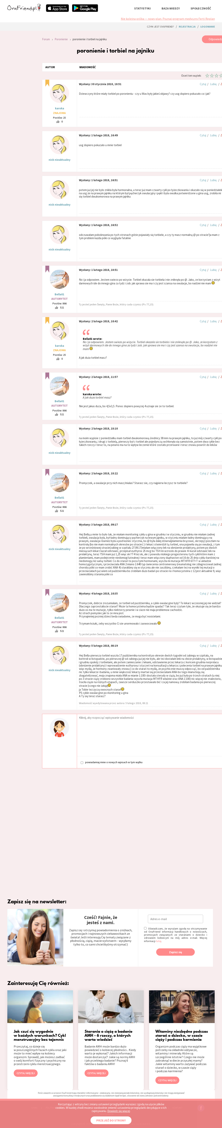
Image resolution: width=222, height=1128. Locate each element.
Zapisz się (175, 952)
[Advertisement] (21, 87)
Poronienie (61, 39)
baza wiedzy (171, 8)
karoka (59, 108)
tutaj (158, 941)
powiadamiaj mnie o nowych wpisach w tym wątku (111, 762)
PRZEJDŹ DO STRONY (111, 1120)
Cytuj (203, 84)
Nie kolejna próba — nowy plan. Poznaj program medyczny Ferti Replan (168, 18)
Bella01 (59, 294)
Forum (46, 39)
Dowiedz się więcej (118, 1111)
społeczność (201, 8)
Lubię (213, 84)
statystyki (142, 8)
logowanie (207, 26)
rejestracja (187, 26)
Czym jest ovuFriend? (160, 26)
